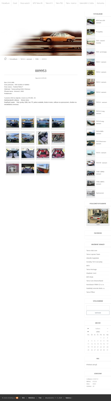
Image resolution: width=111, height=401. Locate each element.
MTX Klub (89, 277)
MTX (88, 266)
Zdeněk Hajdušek (92, 258)
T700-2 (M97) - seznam (101, 182)
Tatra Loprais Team (93, 254)
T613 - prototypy (102, 52)
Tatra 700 (59, 3)
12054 (97, 224)
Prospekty (99, 31)
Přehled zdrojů (91, 365)
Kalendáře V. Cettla (87, 3)
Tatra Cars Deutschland (94, 281)
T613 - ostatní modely (101, 41)
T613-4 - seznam (101, 92)
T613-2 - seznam (101, 72)
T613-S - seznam (101, 152)
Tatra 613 (49, 3)
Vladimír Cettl (91, 273)
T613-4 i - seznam (102, 102)
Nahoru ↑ (69, 398)
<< (88, 329)
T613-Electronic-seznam (101, 142)
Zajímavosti (100, 193)
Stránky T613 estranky (94, 262)
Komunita (100, 3)
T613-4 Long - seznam (101, 122)
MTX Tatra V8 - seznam (101, 21)
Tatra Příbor (90, 292)
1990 (36, 59)
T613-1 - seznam (101, 62)
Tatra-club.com (91, 250)
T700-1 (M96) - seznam (101, 172)
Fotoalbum (6, 3)
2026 (98, 332)
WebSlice (31, 398)
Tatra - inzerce (71, 3)
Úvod (15, 3)
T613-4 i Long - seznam (101, 112)
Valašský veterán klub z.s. (95, 288)
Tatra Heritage (91, 269)
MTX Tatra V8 (37, 3)
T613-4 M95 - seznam (100, 132)
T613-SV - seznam (102, 162)
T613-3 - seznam (26, 59)
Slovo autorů (25, 3)
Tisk (40, 398)
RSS (23, 398)
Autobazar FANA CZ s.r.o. (95, 284)
